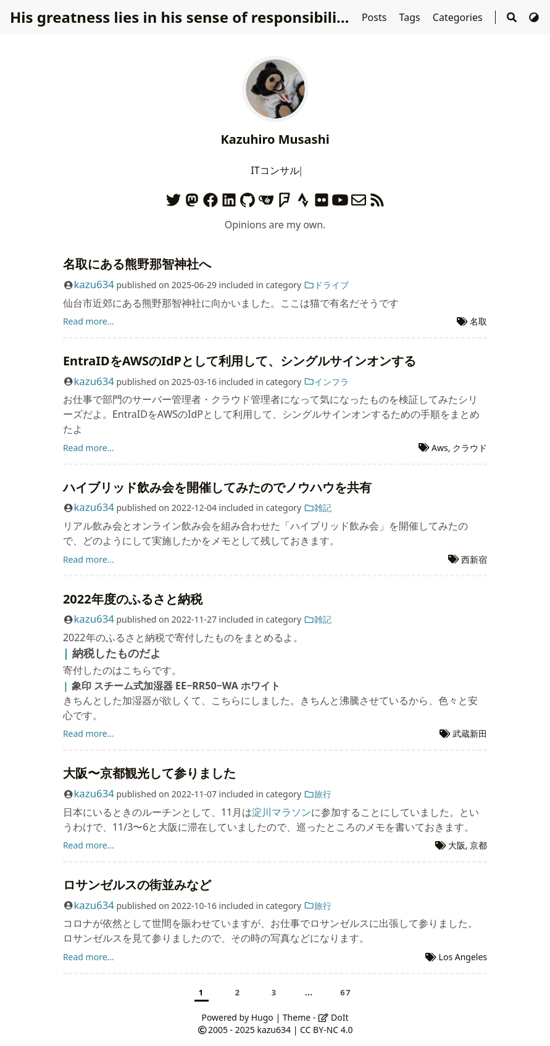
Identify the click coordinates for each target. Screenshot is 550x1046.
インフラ (326, 382)
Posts (376, 17)
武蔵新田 (469, 733)
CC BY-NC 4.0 (326, 1030)
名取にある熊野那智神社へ (137, 263)
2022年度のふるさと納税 (132, 599)
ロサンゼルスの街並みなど (137, 884)
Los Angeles (463, 957)
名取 (478, 321)
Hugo (262, 1017)
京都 (478, 845)
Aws (439, 448)
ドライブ (326, 285)
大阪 (456, 845)
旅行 (318, 794)
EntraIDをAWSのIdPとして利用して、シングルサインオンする (239, 360)
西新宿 (474, 559)
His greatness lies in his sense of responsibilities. (189, 17)
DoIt (333, 1017)
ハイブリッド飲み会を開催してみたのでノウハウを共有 (217, 487)
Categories (459, 17)
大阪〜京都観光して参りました (149, 773)
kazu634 (93, 284)
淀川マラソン (281, 812)
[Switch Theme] (534, 17)
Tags (411, 17)
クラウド (469, 448)
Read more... (88, 321)
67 (345, 992)
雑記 (318, 507)
